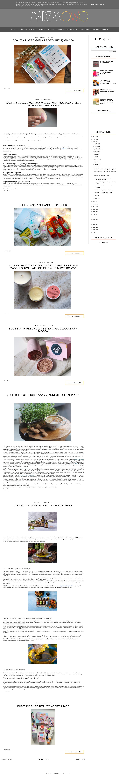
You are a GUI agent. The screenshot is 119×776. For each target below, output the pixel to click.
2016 (94, 219)
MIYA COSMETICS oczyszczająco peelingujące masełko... (102, 178)
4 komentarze (7, 314)
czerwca (96, 159)
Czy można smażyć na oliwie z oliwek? (43, 505)
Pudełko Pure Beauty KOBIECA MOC (43, 706)
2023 (94, 201)
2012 (94, 229)
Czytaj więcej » (74, 90)
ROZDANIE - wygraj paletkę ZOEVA (106, 62)
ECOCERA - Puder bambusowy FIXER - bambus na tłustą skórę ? (107, 101)
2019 (94, 211)
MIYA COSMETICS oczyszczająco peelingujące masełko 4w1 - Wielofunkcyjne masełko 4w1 (43, 267)
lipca (95, 156)
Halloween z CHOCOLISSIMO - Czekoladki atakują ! (108, 82)
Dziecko (42, 29)
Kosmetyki (60, 29)
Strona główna (43, 759)
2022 (94, 204)
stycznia (96, 198)
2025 (94, 139)
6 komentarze (7, 691)
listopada (96, 146)
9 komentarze (7, 88)
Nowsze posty (7, 759)
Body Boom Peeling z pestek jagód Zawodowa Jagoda (43, 330)
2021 (94, 206)
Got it (102, 4)
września (96, 151)
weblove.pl (70, 773)
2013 (94, 227)
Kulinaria (50, 29)
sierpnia (96, 154)
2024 (94, 141)
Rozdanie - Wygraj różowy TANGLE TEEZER (106, 72)
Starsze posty (80, 759)
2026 (94, 136)
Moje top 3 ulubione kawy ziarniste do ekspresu (43, 394)
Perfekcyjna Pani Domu (100, 29)
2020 (94, 209)
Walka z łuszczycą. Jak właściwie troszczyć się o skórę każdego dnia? (44, 104)
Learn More (94, 4)
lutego (95, 195)
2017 (94, 217)
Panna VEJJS (54, 773)
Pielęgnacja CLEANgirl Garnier (43, 205)
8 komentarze (7, 251)
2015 (94, 222)
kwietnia (96, 164)
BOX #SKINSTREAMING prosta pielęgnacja (43, 40)
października (97, 149)
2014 (94, 224)
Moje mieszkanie (72, 29)
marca (95, 167)
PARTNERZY (33, 29)
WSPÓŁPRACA (22, 29)
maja (95, 161)
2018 (94, 214)
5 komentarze (7, 190)
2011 (94, 232)
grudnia (96, 143)
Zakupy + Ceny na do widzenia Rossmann (107, 90)
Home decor (84, 29)
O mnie (13, 29)
